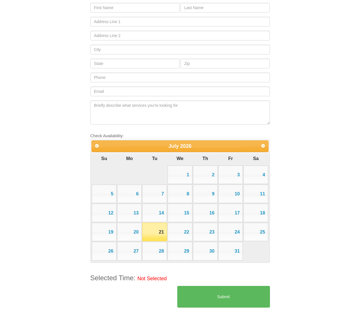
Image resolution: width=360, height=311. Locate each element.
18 (262, 212)
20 (136, 231)
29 (186, 250)
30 (212, 250)
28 (161, 250)
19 (110, 231)
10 (237, 193)
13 (136, 212)
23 (212, 231)
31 (237, 250)
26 (110, 250)
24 (237, 231)
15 (186, 212)
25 (262, 231)
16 (212, 212)
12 (110, 212)
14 (161, 212)
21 (161, 231)
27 (136, 250)
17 (237, 212)
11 (262, 193)
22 (186, 231)
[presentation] (133, 297)
